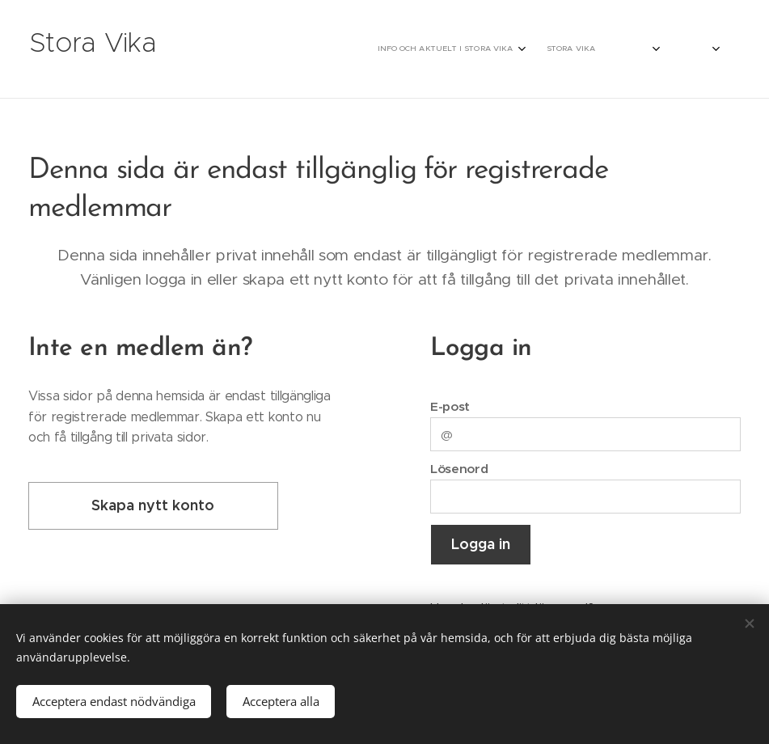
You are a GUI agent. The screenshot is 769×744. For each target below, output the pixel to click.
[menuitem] (569, 49)
